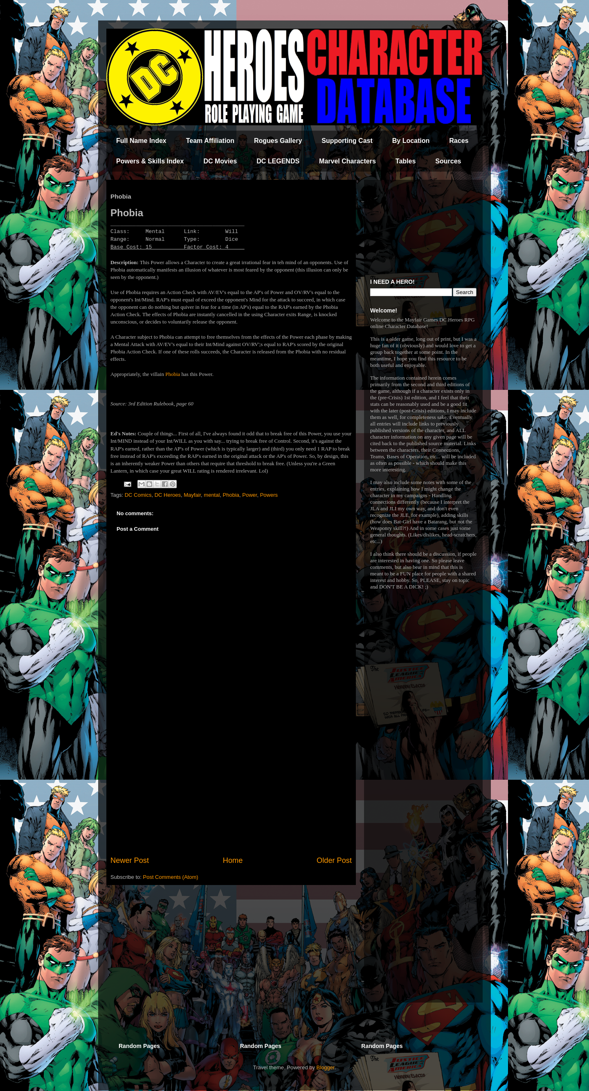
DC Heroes (168, 495)
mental (212, 495)
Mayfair (192, 495)
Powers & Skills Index (150, 161)
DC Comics (138, 495)
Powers (269, 495)
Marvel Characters (347, 161)
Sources (448, 161)
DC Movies (220, 161)
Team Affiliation (210, 140)
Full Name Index (141, 140)
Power (249, 495)
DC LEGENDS (277, 161)
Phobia (172, 374)
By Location (411, 140)
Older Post (334, 860)
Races (458, 140)
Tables (406, 161)
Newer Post (129, 860)
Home (233, 860)
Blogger (326, 1067)
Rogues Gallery (278, 140)
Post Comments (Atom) (170, 877)
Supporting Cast (346, 140)
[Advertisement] (231, 787)
